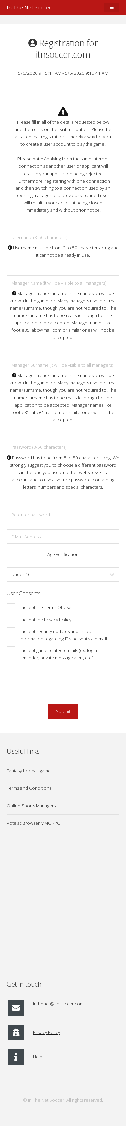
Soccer (29, 7)
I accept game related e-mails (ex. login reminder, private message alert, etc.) (58, 654)
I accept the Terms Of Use (45, 607)
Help (37, 1057)
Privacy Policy (46, 1032)
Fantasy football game (29, 771)
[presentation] (63, 686)
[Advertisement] (63, 907)
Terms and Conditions (29, 788)
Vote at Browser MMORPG (33, 823)
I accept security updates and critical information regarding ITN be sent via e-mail (63, 635)
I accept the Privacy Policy (45, 619)
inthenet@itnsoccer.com (58, 1004)
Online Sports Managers (31, 806)
